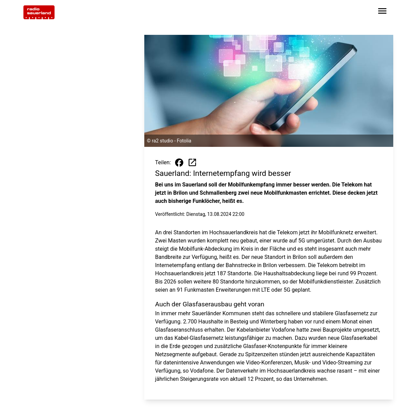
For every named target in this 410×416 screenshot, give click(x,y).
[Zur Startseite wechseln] (39, 12)
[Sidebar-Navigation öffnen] (382, 12)
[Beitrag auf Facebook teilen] (179, 162)
